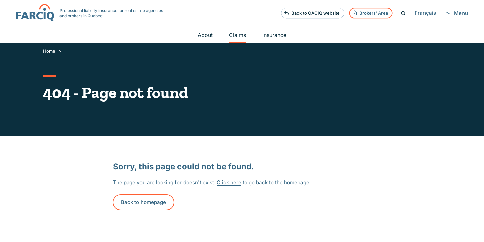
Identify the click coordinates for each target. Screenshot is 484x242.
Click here (229, 182)
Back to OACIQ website (312, 13)
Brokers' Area (370, 13)
